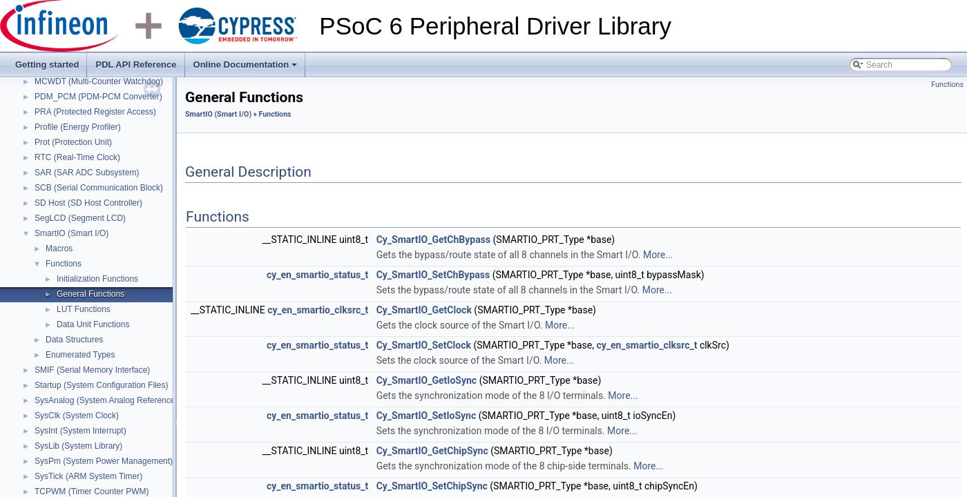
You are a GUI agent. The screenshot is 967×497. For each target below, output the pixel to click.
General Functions (90, 294)
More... (658, 254)
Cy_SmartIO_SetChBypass (433, 274)
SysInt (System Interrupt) (80, 431)
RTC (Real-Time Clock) (77, 157)
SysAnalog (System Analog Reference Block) (117, 400)
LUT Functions (84, 309)
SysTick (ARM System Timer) (88, 476)
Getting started (47, 64)
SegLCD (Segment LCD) (80, 218)
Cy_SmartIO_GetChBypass (433, 239)
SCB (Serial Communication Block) (99, 188)
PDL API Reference (135, 64)
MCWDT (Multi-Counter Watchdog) (99, 81)
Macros (59, 248)
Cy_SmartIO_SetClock (423, 345)
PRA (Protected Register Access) (95, 112)
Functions (64, 264)
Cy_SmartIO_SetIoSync (426, 415)
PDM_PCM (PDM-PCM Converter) (98, 96)
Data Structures (74, 339)
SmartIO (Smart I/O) (71, 233)
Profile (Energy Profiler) (78, 127)
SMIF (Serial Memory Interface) (92, 370)
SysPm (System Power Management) (104, 461)
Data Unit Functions (93, 324)
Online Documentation (246, 68)
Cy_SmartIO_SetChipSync (432, 485)
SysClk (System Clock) (77, 415)
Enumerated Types (80, 355)
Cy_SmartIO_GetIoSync (426, 380)
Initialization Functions (97, 279)
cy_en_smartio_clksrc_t (317, 309)
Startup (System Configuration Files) (101, 385)
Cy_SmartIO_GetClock (424, 309)
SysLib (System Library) (78, 446)
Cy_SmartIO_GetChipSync (432, 450)
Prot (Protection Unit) (73, 142)
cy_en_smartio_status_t (317, 274)
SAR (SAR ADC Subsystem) (87, 172)
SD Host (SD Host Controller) (88, 203)
